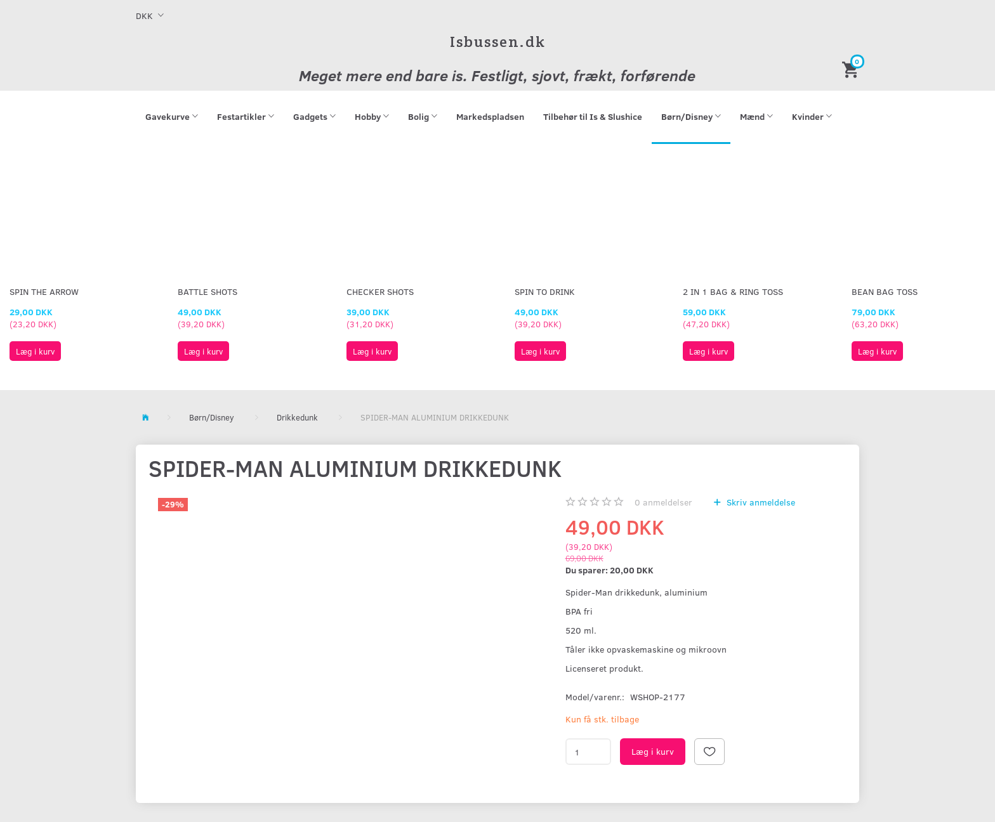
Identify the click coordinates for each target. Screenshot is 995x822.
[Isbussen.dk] (498, 41)
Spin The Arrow (44, 291)
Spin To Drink (545, 291)
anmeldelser (663, 502)
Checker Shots (380, 291)
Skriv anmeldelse (759, 502)
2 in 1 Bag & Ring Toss (733, 291)
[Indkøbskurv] (852, 68)
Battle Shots (207, 291)
